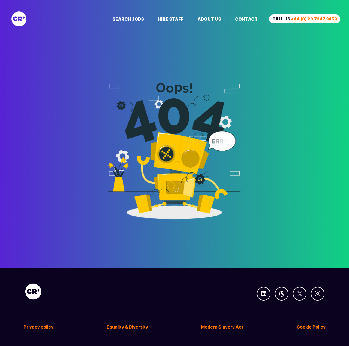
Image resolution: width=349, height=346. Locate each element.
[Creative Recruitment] (50, 19)
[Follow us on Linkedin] (263, 294)
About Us (209, 19)
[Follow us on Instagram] (317, 294)
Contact (246, 19)
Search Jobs (128, 19)
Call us (304, 19)
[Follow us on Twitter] (299, 294)
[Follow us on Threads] (281, 294)
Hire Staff (171, 19)
